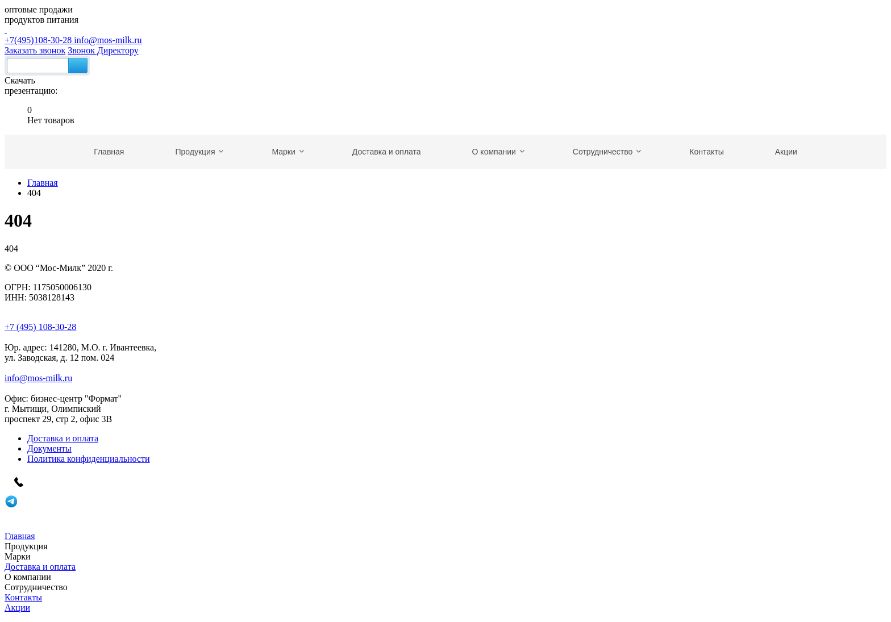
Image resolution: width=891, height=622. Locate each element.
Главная (42, 182)
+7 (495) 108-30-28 (40, 327)
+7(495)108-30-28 (445, 35)
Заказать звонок (35, 50)
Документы (49, 448)
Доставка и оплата (62, 438)
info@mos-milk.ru (107, 40)
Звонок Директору (103, 50)
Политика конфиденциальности (88, 459)
